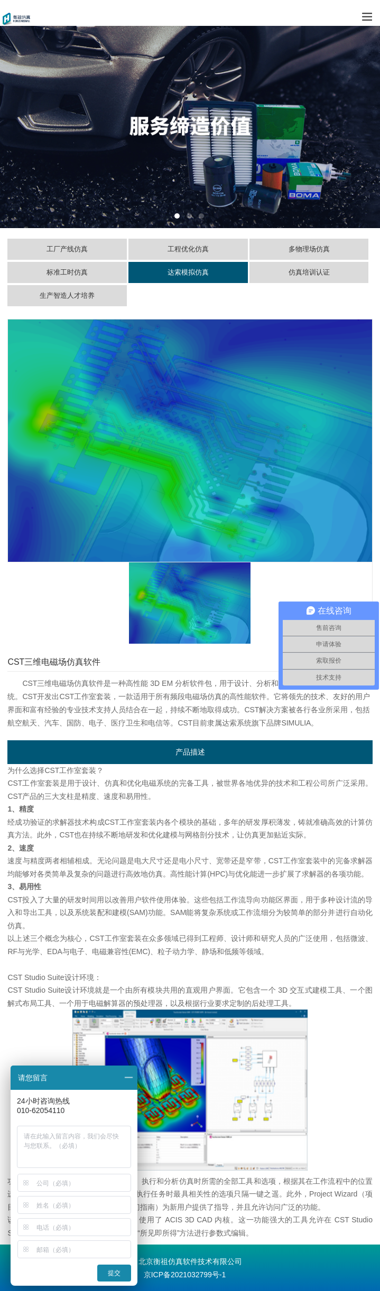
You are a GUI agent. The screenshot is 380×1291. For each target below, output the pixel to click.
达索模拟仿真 (188, 272)
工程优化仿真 (188, 249)
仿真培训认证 (309, 272)
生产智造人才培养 (67, 295)
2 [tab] (189, 216)
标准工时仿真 (67, 272)
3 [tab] (201, 216)
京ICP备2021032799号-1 (185, 1274)
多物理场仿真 (309, 249)
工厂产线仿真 (67, 249)
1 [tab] (177, 216)
